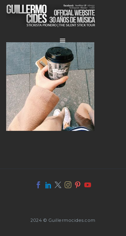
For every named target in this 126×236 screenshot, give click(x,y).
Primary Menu (62, 40)
